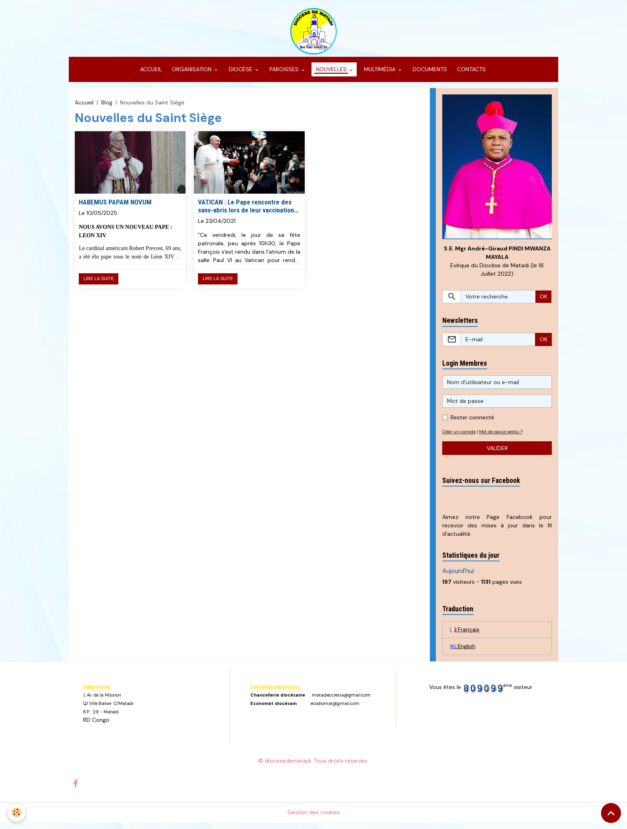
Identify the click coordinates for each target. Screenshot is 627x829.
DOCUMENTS (429, 74)
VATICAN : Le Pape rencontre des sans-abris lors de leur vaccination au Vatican (246, 211)
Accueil (84, 107)
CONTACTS (470, 74)
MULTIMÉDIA (379, 74)
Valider (497, 453)
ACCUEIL (150, 74)
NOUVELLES (331, 74)
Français (464, 635)
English (463, 652)
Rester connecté (472, 423)
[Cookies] (17, 812)
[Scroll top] (611, 813)
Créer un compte (460, 438)
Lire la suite (99, 283)
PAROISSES (284, 74)
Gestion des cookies (314, 818)
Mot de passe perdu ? (507, 438)
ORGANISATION (191, 74)
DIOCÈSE (240, 74)
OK (543, 302)
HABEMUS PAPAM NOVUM (115, 207)
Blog (106, 107)
